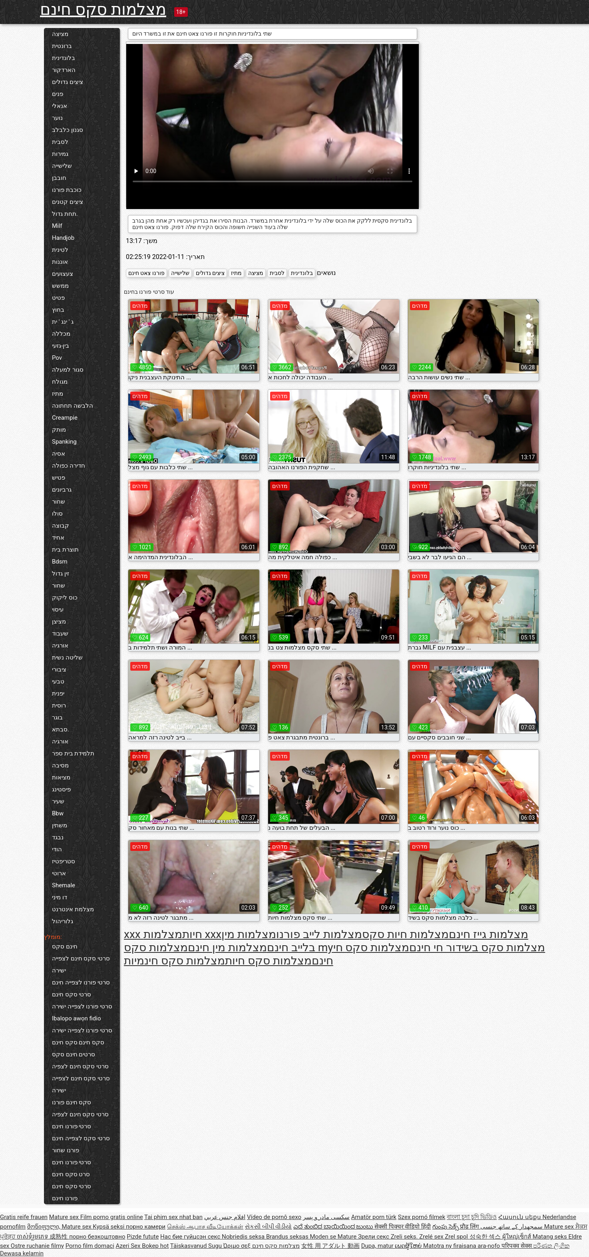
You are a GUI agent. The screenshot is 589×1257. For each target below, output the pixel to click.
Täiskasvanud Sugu (196, 1245)
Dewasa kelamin (22, 1253)
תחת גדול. (65, 213)
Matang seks (551, 1236)
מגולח (60, 381)
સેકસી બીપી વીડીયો (268, 1226)
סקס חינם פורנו (71, 1102)
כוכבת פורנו (67, 189)
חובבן (59, 177)
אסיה (58, 453)
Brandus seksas (288, 1236)
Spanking (64, 441)
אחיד (58, 537)
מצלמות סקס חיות (268, 960)
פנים (57, 94)
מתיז (57, 393)
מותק (59, 429)
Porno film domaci (90, 1245)
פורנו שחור (65, 1150)
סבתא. (60, 729)
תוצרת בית (65, 549)
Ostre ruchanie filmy (37, 1245)
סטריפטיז (63, 861)
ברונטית (62, 46)
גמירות (60, 153)
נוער (57, 118)
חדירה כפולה (68, 465)
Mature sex (64, 1217)
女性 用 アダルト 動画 (330, 1245)
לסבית (60, 141)
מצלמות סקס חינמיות (174, 960)
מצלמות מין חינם (227, 947)
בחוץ (58, 309)
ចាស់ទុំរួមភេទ (33, 1236)
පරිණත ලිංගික (551, 1245)
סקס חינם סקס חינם (78, 1042)
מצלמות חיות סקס (405, 934)
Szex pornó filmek (422, 1217)
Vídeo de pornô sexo (274, 1217)
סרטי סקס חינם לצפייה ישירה (81, 964)
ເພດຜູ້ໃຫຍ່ (409, 1245)
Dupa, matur (378, 1245)
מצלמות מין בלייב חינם (268, 941)
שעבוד (60, 633)
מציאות (61, 777)
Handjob (63, 237)
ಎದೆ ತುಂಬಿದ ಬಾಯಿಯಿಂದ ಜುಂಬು (333, 1226)
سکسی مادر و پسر (326, 1217)
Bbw (58, 813)
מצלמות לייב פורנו (319, 934)
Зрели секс (374, 1236)
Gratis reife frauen (24, 1217)
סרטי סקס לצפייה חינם (81, 1138)
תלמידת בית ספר (73, 753)
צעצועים (62, 273)
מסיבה (60, 765)
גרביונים (62, 489)
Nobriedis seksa (244, 1236)
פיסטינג (61, 789)
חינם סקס (65, 946)
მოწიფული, (44, 1226)
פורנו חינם (65, 1198)
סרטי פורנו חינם (71, 1126)
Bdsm (60, 561)
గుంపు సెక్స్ (446, 1226)
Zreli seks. (405, 1236)
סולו (57, 513)
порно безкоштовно (97, 1236)
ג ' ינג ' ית (63, 321)
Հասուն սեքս (520, 1217)
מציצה (60, 34)
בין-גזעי (60, 345)
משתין (59, 825)
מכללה (61, 333)
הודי (57, 849)
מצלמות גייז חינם (488, 934)
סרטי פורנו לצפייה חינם (81, 982)
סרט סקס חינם (71, 1174)
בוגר (57, 717)
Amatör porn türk (373, 1217)
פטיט (58, 297)
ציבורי (59, 669)
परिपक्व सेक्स (517, 1245)
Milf (57, 225)
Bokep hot (155, 1245)
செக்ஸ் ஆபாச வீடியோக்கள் (205, 1226)
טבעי (58, 681)
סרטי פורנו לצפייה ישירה (82, 1006)
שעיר (58, 801)
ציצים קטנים (67, 201)
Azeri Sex (129, 1245)
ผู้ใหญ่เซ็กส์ (517, 1236)
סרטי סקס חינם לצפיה (80, 1066)
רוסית (59, 705)
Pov (57, 357)
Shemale (63, 885)
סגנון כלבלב (67, 129)
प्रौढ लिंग (470, 1226)
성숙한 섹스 (486, 1236)
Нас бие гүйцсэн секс (191, 1236)
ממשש (60, 285)
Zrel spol (457, 1236)
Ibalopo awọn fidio (76, 1018)
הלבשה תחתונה (72, 405)
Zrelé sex (432, 1236)
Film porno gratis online (111, 1217)
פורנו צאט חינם (146, 273)
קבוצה (60, 525)
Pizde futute (143, 1236)
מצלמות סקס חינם (103, 9)
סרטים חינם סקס (73, 1054)
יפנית (58, 693)
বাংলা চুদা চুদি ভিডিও (472, 1217)
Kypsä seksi (109, 1226)
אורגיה (60, 645)
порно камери (145, 1226)
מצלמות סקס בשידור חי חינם (477, 947)
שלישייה (62, 165)
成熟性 (59, 1236)
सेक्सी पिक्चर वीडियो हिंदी (402, 1226)
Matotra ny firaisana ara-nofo (462, 1245)
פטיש (58, 477)
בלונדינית (63, 58)
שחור (58, 501)
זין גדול (60, 573)
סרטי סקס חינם (71, 994)
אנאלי (59, 106)
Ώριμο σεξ (237, 1245)
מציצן (59, 621)
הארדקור (64, 70)
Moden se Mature (334, 1236)
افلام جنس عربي (224, 1217)
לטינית (60, 249)
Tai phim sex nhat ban (173, 1217)
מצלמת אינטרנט (73, 909)
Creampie (65, 417)
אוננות (60, 261)
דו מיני (59, 897)
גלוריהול (62, 921)
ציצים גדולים (67, 82)
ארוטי (59, 873)
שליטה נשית (67, 657)
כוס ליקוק (65, 597)
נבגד (58, 837)
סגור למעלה (68, 369)
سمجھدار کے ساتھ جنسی (512, 1226)
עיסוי (58, 609)
